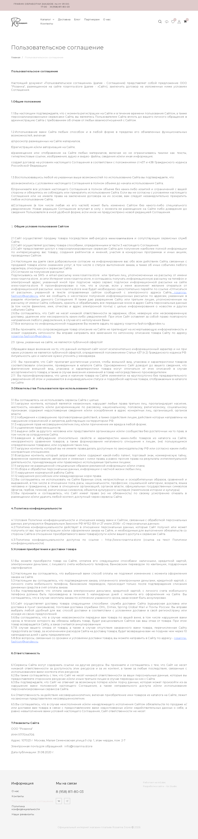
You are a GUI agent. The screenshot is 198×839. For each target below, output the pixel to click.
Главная (16, 56)
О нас (107, 18)
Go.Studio (171, 785)
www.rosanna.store (120, 237)
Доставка (64, 18)
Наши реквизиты (23, 813)
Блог (77, 18)
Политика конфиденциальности (26, 807)
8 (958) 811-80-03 (59, 6)
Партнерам (92, 18)
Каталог (47, 19)
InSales (162, 781)
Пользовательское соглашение (32, 800)
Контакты (46, 22)
